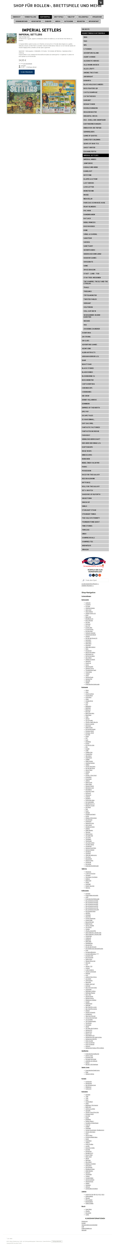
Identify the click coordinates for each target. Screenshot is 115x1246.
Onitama (87, 796)
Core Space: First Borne (91, 877)
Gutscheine (68, 21)
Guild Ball (88, 884)
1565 (85, 41)
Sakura (87, 242)
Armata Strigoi (89, 701)
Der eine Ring (88, 945)
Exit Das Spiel (87, 423)
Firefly (87, 750)
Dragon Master (90, 112)
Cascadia (87, 1110)
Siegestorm (87, 498)
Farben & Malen (89, 1203)
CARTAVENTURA (88, 384)
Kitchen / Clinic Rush (91, 775)
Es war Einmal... (88, 419)
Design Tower (89, 104)
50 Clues (85, 341)
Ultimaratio (88, 1025)
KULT (86, 975)
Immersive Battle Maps (91, 1137)
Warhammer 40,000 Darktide (92, 316)
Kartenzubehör (89, 1196)
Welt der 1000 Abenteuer (91, 1064)
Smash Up (86, 502)
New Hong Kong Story (91, 987)
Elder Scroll (88, 880)
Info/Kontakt (94, 21)
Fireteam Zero (88, 752)
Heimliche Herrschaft (91, 439)
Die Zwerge (88, 864)
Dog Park (87, 734)
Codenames (86, 392)
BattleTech (88, 708)
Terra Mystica (88, 834)
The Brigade (88, 841)
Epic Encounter (89, 957)
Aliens (87, 690)
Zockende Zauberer (92, 329)
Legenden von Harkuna (91, 1061)
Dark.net (87, 100)
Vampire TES (88, 679)
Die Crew (85, 396)
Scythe (87, 816)
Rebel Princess (89, 222)
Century (87, 718)
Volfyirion (88, 307)
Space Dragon (89, 270)
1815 (85, 45)
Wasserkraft (88, 858)
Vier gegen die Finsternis (91, 1028)
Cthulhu (87, 1211)
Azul (86, 704)
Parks (84, 467)
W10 (97, 1194)
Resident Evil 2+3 (89, 803)
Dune (86, 740)
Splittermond (88, 1003)
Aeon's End (86, 348)
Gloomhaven (88, 757)
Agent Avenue (89, 57)
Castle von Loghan (90, 1109)
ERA (86, 747)
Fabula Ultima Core (90, 961)
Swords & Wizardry (90, 1012)
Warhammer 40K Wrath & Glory (93, 1037)
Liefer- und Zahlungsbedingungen (27, 1241)
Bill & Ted (87, 711)
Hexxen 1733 (88, 966)
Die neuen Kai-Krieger (90, 1059)
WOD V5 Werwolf (89, 1044)
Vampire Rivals (88, 538)
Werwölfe (86, 545)
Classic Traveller (89, 925)
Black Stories (88, 368)
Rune (86, 230)
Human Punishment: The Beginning (94, 1130)
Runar (87, 811)
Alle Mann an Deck (91, 65)
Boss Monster (88, 380)
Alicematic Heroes (91, 61)
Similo (84, 506)
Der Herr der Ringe (90, 768)
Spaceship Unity (89, 823)
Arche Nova (88, 697)
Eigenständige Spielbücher (92, 1054)
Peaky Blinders (90, 207)
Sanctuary (88, 246)
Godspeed (88, 1128)
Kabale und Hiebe (91, 167)
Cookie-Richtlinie (46, 1241)
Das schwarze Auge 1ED (91, 908)
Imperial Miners (90, 159)
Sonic (86, 266)
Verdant (87, 303)
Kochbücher (88, 1081)
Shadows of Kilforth (91, 494)
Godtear (87, 759)
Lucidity (87, 1146)
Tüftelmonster (90, 295)
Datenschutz (39, 1241)
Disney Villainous (89, 400)
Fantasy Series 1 (89, 1121)
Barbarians (88, 706)
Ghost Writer (89, 147)
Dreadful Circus (90, 116)
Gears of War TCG (91, 143)
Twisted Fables (90, 299)
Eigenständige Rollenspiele (92, 899)
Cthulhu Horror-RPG (90, 931)
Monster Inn (89, 191)
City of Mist (88, 927)
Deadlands (88, 939)
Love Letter (89, 187)
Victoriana (88, 853)
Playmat (87, 1198)
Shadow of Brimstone (91, 818)
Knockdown (88, 777)
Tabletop (71, 17)
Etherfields (88, 741)
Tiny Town (88, 837)
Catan (87, 717)
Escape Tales (87, 415)
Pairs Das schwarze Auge (94, 203)
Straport (87, 1010)
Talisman (87, 832)
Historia (87, 968)
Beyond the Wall (89, 922)
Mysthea (87, 1149)
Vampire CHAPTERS (90, 848)
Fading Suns (88, 959)
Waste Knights (89, 860)
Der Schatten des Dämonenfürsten (94, 948)
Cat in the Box (90, 96)
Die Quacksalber (89, 802)
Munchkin (86, 459)
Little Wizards (89, 980)
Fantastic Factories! (91, 427)
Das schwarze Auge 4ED (91, 902)
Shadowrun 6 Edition (90, 1000)
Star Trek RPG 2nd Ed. (91, 1009)
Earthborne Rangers (92, 124)
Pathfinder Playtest (90, 993)
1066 (85, 37)
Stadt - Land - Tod (91, 274)
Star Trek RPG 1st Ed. (91, 1007)
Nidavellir (88, 199)
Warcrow (87, 887)
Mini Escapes (87, 455)
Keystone (87, 175)
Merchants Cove (89, 788)
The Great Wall (89, 835)
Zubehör (48, 21)
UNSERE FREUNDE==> (88, 585)
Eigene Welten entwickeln (91, 895)
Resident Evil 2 (89, 1153)
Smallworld (88, 821)
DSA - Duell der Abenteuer (95, 120)
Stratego (87, 828)
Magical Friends (89, 786)
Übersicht (17, 17)
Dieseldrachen (89, 943)
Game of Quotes (90, 136)
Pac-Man (87, 210)
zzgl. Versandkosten (27, 63)
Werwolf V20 (88, 1032)
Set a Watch (87, 490)
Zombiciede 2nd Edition (91, 1188)
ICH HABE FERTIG (90, 151)
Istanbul (87, 772)
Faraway (86, 435)
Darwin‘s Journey (89, 724)
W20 (103, 1194)
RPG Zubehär (88, 1200)
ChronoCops (87, 388)
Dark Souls (88, 725)
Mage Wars (87, 451)
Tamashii (87, 1172)
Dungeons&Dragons (90, 952)
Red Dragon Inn (88, 478)
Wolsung (87, 1046)
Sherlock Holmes (89, 1074)
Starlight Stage (89, 510)
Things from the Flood (91, 1017)
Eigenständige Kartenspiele (93, 33)
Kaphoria (87, 973)
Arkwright (88, 76)
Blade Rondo (87, 372)
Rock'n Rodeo (89, 226)
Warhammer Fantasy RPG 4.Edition (94, 1048)
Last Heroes (89, 183)
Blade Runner (88, 923)
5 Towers (88, 49)
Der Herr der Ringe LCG (91, 443)
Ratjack (87, 218)
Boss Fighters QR (91, 88)
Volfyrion (87, 1187)
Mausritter (88, 982)
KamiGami (88, 640)
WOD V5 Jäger (89, 1041)
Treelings (88, 291)
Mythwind (88, 793)
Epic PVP (85, 411)
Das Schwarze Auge (90, 1085)
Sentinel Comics (89, 998)
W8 (94, 1194)
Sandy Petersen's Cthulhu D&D (93, 934)
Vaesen (87, 1026)
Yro (85, 325)
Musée (86, 195)
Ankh (86, 702)
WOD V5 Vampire (89, 1042)
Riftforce (86, 482)
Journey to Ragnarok (90, 971)
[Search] (95, 580)
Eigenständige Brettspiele (92, 866)
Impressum (85, 1221)
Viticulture (88, 857)
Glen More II (88, 756)
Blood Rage (88, 715)
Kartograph (87, 447)
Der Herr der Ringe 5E (90, 947)
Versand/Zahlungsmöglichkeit (89, 1225)
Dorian (87, 736)
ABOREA (87, 913)
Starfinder (87, 1005)
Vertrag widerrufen (56, 1241)
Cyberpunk (88, 938)
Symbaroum (88, 1014)
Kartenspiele (45, 17)
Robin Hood (88, 1156)
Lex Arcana (88, 978)
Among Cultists (89, 694)
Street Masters (89, 830)
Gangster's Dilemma (92, 140)
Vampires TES (87, 542)
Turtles (87, 1214)
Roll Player (88, 807)
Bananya (87, 80)
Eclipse (87, 743)
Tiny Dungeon (89, 1019)
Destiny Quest (89, 1055)
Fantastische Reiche (90, 431)
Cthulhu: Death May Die (91, 722)
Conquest (87, 875)
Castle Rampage (90, 92)
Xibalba (85, 549)
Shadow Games (90, 258)
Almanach (88, 915)
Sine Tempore (88, 819)
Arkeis (87, 699)
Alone (86, 692)
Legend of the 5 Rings (91, 977)
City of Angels (89, 720)
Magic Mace (88, 784)
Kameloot (88, 171)
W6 (92, 1194)
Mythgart (87, 986)
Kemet (87, 773)
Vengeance (88, 851)
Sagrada (87, 812)
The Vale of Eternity (91, 518)
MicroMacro (88, 789)
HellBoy (87, 764)
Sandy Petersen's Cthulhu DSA (93, 932)
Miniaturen (88, 871)
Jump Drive (88, 163)
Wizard (87, 321)
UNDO (84, 534)
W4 (90, 1194)
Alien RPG (88, 916)
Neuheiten (81, 21)
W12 (100, 1194)
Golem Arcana (89, 761)
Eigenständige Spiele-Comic (92, 1070)
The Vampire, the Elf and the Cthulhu (96, 282)
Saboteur (88, 238)
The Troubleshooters (90, 1021)
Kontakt (84, 1223)
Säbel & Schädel (90, 234)
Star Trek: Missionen (92, 277)
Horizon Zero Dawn (90, 766)
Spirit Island (88, 825)
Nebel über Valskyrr (90, 463)
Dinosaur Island (89, 731)
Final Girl (87, 1124)
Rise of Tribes (89, 1155)
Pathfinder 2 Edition (90, 991)
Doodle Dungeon (91, 108)
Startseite (84, 1230)
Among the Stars (91, 73)
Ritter (86, 1072)
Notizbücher (88, 1083)
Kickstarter (36, 21)
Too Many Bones (89, 844)
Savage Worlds (89, 996)
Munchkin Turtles (90, 1148)
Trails (86, 287)
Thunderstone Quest (91, 522)
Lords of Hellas (89, 1144)
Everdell (87, 749)
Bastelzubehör (89, 1201)
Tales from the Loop (90, 1016)
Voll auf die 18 (90, 311)
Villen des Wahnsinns (91, 855)
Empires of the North (91, 408)
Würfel (87, 1194)
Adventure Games (89, 344)
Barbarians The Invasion (91, 1105)
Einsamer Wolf (89, 955)
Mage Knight (88, 782)
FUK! (86, 964)
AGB (83, 1226)
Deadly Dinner (89, 727)
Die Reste (85, 29)
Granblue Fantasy (90, 763)
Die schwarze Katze (90, 911)
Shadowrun (88, 1087)
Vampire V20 (88, 1030)
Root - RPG (88, 994)
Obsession (88, 795)
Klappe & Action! (90, 179)
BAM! (84, 360)
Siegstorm (88, 661)
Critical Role (88, 936)
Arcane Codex (88, 920)
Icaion (87, 1133)
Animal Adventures (90, 918)
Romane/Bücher (21, 21)
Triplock (85, 530)
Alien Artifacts (88, 352)
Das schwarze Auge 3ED (91, 904)
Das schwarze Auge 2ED (91, 906)
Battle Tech (88, 1107)
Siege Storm (88, 1165)
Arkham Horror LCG (90, 356)
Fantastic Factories (90, 633)
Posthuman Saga (89, 800)
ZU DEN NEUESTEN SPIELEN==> (90, 584)
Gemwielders (89, 132)
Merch (57, 21)
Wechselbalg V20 (89, 1035)
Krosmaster (88, 779)
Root (86, 809)
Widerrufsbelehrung (87, 1228)
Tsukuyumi (88, 1088)
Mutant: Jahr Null (90, 984)
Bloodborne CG (88, 376)
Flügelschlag (88, 754)
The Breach (88, 839)
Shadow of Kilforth (90, 659)
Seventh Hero (89, 250)
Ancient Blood (89, 695)
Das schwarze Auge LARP (92, 909)
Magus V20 (88, 1033)
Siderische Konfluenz (92, 254)
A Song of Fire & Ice (90, 873)
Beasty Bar (87, 364)
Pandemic (88, 798)
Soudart (87, 1002)
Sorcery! (87, 1062)
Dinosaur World (89, 733)
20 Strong (86, 337)
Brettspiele (58, 17)
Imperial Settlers (91, 155)
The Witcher (88, 1023)
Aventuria (86, 333)
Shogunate (88, 262)
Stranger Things (89, 514)
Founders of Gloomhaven (91, 1123)
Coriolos (87, 929)
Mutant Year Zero (89, 886)
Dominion (85, 404)
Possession (86, 471)
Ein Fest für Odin (89, 745)
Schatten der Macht (90, 814)
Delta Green (88, 941)
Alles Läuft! (89, 69)
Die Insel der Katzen (90, 729)
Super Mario (88, 1209)
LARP (86, 897)
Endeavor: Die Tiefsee (92, 128)
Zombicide (88, 862)
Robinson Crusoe (89, 805)
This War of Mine (89, 843)
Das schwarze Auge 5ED (91, 900)
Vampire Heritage (89, 850)
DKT (86, 738)
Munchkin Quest (89, 791)
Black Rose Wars (89, 713)
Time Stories (87, 526)
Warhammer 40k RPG (91, 1039)
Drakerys (87, 879)
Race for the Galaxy (91, 475)
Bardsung (88, 709)
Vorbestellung (30, 17)
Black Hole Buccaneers (93, 84)
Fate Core (87, 963)
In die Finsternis (89, 970)
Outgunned (88, 989)
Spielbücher (97, 17)
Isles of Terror (88, 770)
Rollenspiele (83, 17)
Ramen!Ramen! (89, 214)
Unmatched (88, 846)
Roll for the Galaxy (91, 486)
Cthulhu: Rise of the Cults (92, 1112)
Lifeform (87, 780)
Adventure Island (91, 53)
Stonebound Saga (89, 827)
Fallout (87, 882)
